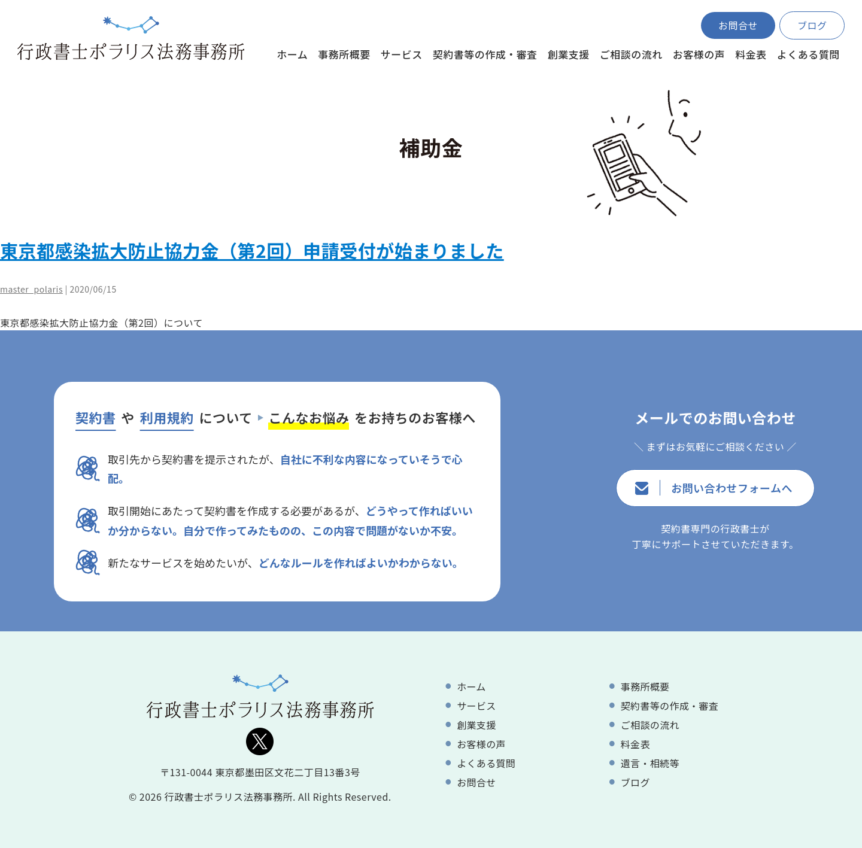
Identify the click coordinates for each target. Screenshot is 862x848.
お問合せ (738, 25)
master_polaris (31, 289)
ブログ (812, 25)
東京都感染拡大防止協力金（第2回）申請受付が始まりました (252, 250)
